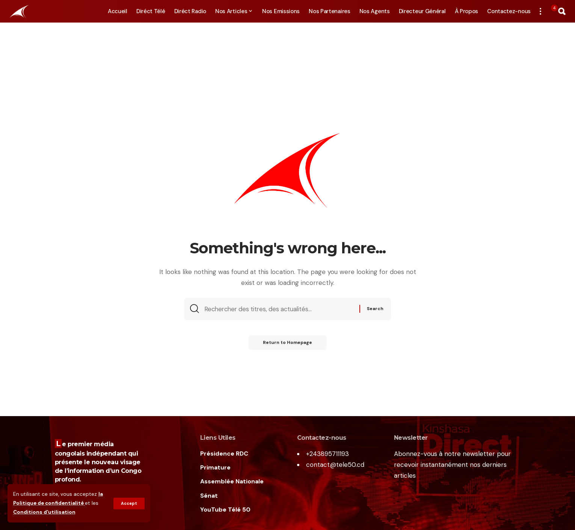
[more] (540, 11)
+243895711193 (327, 454)
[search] (562, 11)
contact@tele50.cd (335, 464)
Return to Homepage (287, 343)
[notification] (551, 11)
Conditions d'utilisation (44, 512)
